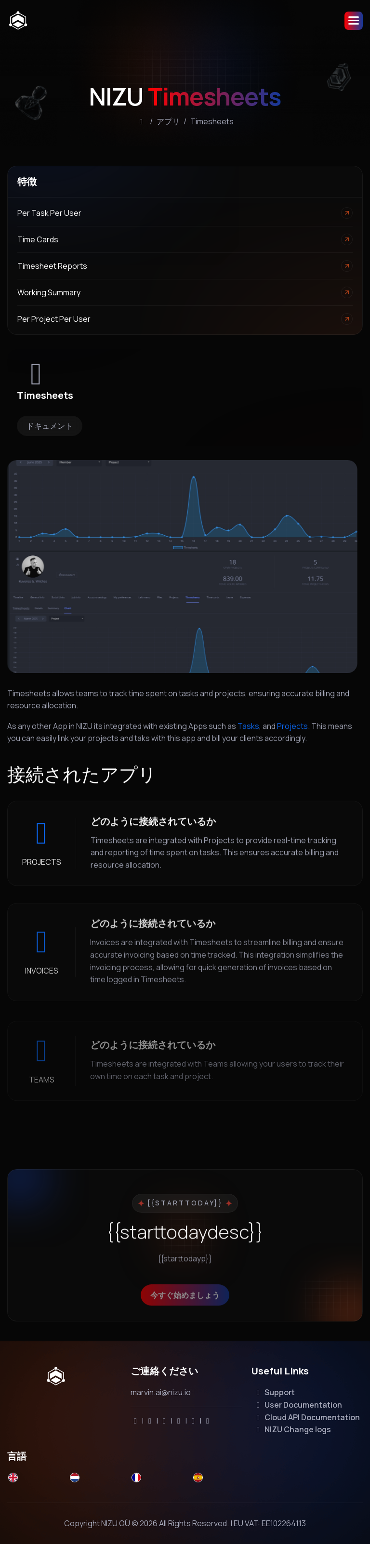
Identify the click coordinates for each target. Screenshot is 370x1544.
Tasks (248, 735)
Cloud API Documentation (306, 1417)
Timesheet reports (52, 266)
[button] (353, 21)
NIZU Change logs (292, 1429)
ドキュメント (49, 426)
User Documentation (297, 1404)
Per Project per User (54, 319)
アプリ (168, 121)
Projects (292, 735)
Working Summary (48, 292)
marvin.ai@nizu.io (161, 1392)
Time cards (37, 239)
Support (274, 1392)
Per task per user (49, 213)
